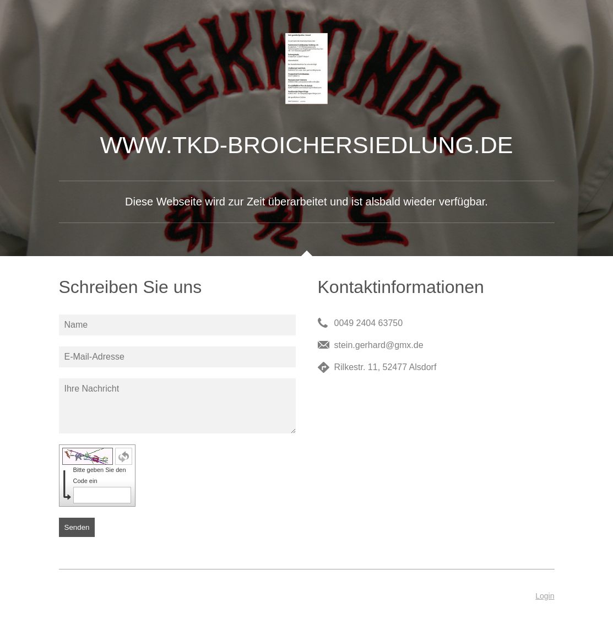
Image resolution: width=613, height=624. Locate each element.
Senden (77, 527)
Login (544, 596)
